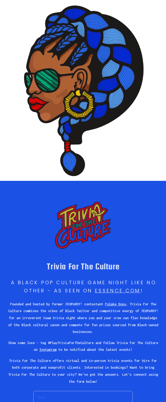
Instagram (47, 349)
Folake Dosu (115, 304)
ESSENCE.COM (118, 290)
